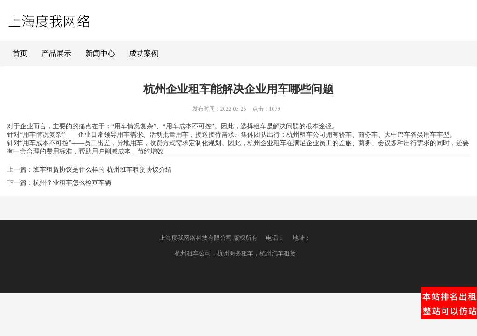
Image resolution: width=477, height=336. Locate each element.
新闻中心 (100, 53)
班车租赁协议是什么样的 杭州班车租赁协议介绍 (102, 169)
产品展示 (56, 53)
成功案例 (144, 53)
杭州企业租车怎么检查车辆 (72, 182)
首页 (20, 53)
